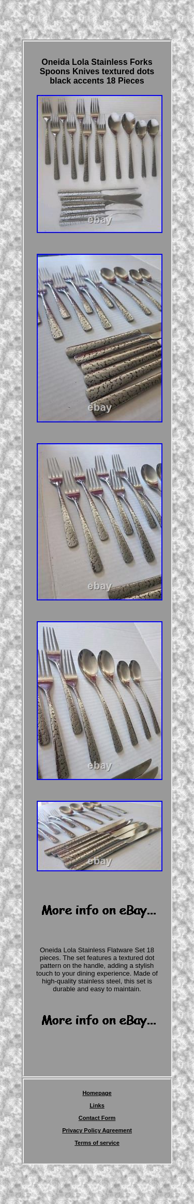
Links (97, 1105)
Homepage (96, 1093)
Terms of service (97, 1143)
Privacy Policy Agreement (97, 1130)
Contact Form (97, 1118)
